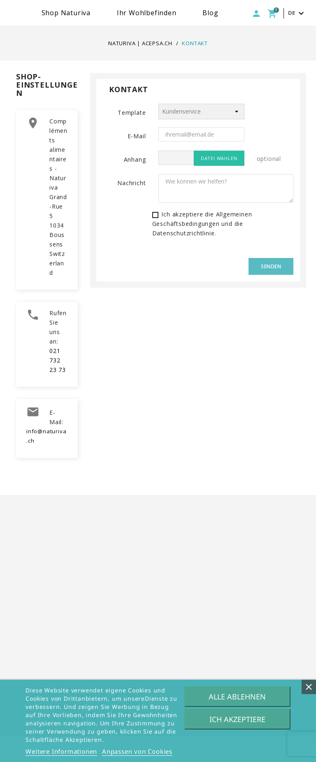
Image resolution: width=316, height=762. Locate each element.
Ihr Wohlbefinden (200, 12)
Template (132, 138)
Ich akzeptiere (237, 719)
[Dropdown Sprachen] (297, 39)
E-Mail (137, 161)
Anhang (135, 185)
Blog (264, 12)
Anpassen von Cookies (137, 751)
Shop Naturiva (119, 12)
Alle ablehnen (237, 697)
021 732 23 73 (57, 386)
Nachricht (131, 208)
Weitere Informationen (61, 751)
